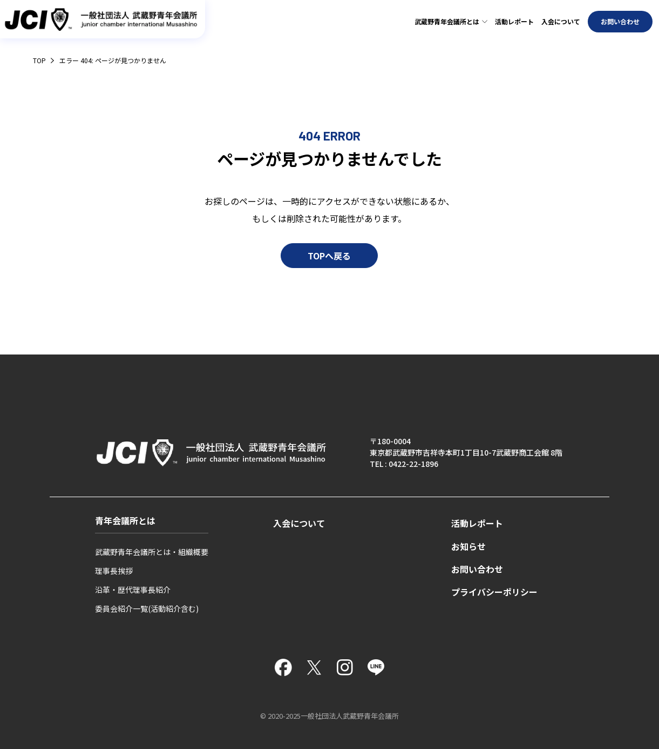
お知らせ (468, 546)
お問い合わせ (620, 21)
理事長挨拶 (114, 571)
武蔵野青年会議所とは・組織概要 (151, 552)
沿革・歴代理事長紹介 (133, 589)
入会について (560, 21)
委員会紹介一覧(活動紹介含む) (147, 608)
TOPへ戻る (329, 262)
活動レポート (514, 21)
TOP (39, 60)
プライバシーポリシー (494, 592)
